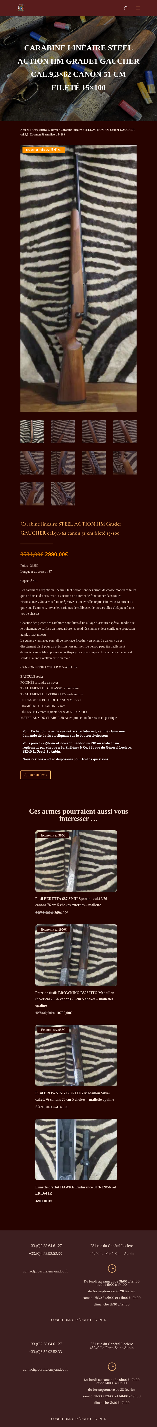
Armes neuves (40, 129)
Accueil (24, 129)
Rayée (54, 129)
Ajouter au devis (35, 774)
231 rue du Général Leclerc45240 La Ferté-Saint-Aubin (111, 1345)
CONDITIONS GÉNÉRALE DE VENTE (78, 1319)
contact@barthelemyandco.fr (45, 1270)
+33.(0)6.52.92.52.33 (45, 1351)
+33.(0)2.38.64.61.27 (45, 1343)
